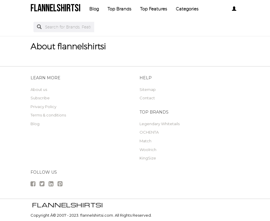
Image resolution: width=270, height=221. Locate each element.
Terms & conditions (48, 115)
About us (39, 89)
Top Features (153, 8)
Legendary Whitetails (160, 123)
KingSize (148, 158)
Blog (94, 8)
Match (145, 141)
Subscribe (40, 98)
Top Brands (119, 8)
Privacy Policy (43, 106)
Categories (187, 8)
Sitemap (148, 89)
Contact (147, 98)
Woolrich (148, 149)
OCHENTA (149, 132)
